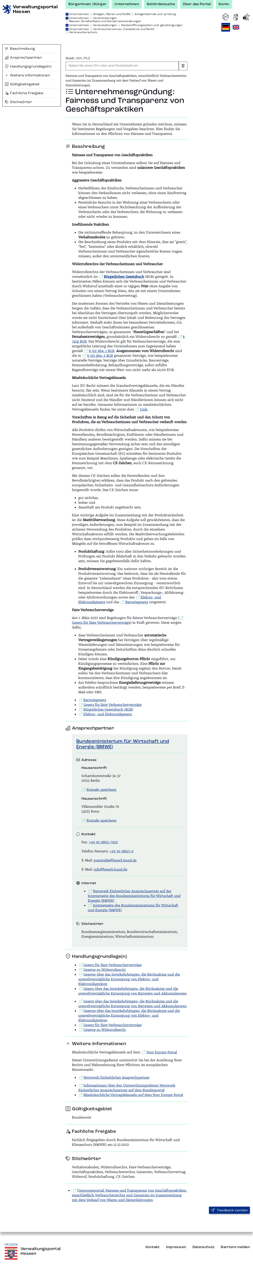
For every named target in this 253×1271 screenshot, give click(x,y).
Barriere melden (235, 1247)
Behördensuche (161, 4)
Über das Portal (197, 4)
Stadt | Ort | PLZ (78, 58)
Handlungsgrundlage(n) (28, 67)
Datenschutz (204, 1247)
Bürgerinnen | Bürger (87, 4)
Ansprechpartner (23, 58)
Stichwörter (18, 102)
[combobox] (122, 66)
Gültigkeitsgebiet (22, 84)
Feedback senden (229, 1210)
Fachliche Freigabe (24, 93)
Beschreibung (20, 49)
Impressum (176, 1247)
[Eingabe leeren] (183, 66)
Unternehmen (126, 4)
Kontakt (153, 1247)
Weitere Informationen (27, 75)
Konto (224, 4)
